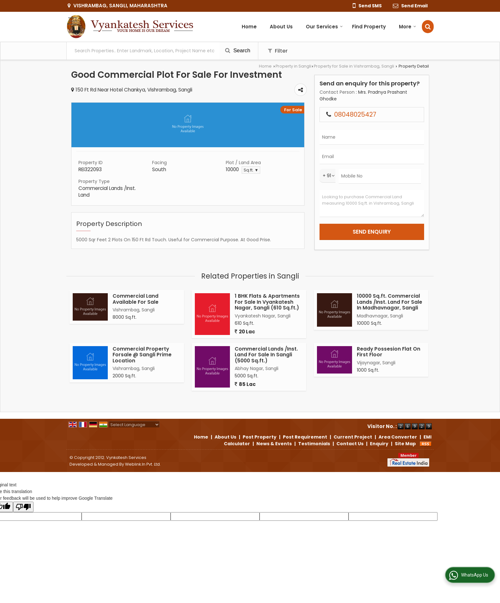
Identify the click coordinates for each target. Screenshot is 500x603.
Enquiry (379, 443)
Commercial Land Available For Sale (135, 299)
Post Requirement (305, 437)
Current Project (353, 437)
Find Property (369, 26)
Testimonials (314, 443)
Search (237, 50)
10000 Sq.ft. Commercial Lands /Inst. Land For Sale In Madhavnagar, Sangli (389, 302)
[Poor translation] (23, 507)
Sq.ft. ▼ (251, 170)
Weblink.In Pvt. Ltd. (143, 464)
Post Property (259, 437)
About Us (281, 26)
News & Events (274, 443)
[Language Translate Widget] (134, 424)
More (407, 26)
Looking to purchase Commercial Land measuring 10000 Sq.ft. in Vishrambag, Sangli (372, 203)
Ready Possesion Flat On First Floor (388, 351)
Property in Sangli (293, 66)
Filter (278, 50)
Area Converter (398, 437)
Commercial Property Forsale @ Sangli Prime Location (142, 354)
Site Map (405, 443)
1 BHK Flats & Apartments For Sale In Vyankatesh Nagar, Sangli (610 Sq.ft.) (267, 302)
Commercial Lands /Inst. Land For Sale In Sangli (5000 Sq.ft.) (266, 354)
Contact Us (350, 443)
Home (249, 26)
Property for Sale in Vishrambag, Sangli (354, 66)
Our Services (324, 26)
